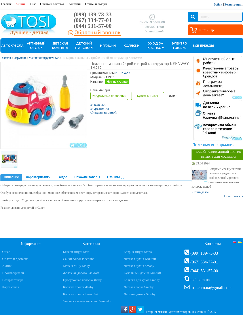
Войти (218, 4)
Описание (11, 177)
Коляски (132, 45)
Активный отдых (36, 45)
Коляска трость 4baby (78, 287)
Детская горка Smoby (139, 287)
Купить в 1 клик (147, 96)
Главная (6, 4)
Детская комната (60, 45)
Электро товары (179, 45)
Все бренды (203, 45)
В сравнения (99, 108)
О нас (32, 4)
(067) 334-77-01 (93, 20)
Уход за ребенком (155, 45)
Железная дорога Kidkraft (81, 273)
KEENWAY (122, 73)
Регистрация (233, 4)
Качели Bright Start (76, 252)
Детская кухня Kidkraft (140, 259)
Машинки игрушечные (44, 58)
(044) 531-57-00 (93, 26)
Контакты (74, 4)
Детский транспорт (84, 45)
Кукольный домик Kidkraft (142, 273)
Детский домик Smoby (139, 294)
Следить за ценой (103, 112)
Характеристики (38, 177)
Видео (62, 177)
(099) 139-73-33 (93, 14)
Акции (20, 4)
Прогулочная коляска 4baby (82, 280)
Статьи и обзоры (96, 4)
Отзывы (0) (115, 177)
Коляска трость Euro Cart (80, 294)
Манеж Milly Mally (76, 266)
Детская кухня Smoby (139, 266)
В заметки (98, 104)
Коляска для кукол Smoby (142, 280)
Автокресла (12, 45)
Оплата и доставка (52, 4)
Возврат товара (12, 280)
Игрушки (108, 45)
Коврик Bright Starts (138, 252)
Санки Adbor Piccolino (79, 259)
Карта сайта (10, 287)
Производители (13, 273)
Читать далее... (201, 192)
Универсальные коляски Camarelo (86, 301)
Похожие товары (87, 177)
